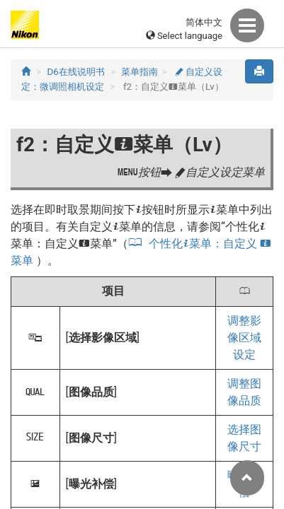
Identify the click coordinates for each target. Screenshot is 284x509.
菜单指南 (139, 71)
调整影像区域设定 (244, 337)
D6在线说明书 (76, 71)
